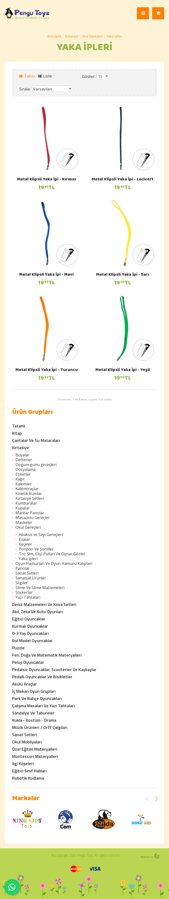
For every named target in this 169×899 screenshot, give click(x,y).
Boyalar (22, 455)
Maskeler (23, 522)
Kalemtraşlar (27, 488)
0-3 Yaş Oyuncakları (30, 633)
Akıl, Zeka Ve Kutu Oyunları (37, 611)
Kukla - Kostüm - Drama (34, 720)
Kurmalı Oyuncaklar (30, 626)
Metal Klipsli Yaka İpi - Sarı (122, 275)
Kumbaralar (26, 503)
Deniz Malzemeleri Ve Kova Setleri (44, 604)
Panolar (22, 568)
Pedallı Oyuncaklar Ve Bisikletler (42, 676)
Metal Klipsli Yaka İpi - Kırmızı (46, 179)
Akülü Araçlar (24, 684)
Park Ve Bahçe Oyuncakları (37, 698)
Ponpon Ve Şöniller (36, 549)
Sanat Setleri (26, 573)
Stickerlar (24, 592)
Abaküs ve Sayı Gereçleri (41, 534)
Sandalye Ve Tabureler (33, 713)
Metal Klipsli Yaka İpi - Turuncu (46, 370)
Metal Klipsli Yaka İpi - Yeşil (122, 370)
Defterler (23, 459)
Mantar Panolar (29, 512)
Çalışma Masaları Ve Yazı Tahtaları (43, 705)
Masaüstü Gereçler (32, 517)
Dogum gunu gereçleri (35, 464)
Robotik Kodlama (28, 778)
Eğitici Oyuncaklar (28, 619)
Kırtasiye (71, 36)
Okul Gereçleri (92, 36)
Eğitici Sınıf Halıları (29, 771)
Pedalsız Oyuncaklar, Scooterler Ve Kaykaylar (54, 669)
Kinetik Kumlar (28, 493)
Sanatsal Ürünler (30, 578)
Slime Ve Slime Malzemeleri (39, 587)
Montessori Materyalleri (35, 756)
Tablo (27, 76)
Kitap (17, 433)
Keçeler (25, 544)
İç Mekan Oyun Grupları (34, 691)
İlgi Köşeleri (23, 763)
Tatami (18, 426)
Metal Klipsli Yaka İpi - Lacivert (122, 179)
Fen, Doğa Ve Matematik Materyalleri (47, 655)
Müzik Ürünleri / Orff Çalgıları (39, 727)
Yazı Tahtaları (27, 597)
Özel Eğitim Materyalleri (34, 749)
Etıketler (23, 474)
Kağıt (20, 479)
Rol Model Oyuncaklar (32, 640)
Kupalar (22, 508)
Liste (45, 76)
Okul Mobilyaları (27, 742)
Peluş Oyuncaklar (28, 662)
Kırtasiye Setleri (29, 498)
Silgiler (21, 582)
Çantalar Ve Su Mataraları (36, 440)
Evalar (24, 539)
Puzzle (18, 648)
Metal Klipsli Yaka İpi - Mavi (46, 275)
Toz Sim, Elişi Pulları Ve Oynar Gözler (52, 553)
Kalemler (23, 484)
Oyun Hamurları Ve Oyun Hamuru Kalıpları (53, 563)
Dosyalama (25, 469)
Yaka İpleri (114, 36)
